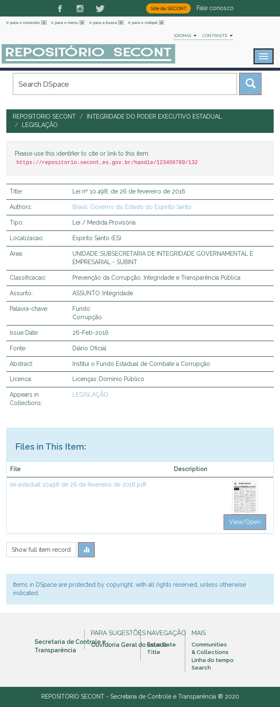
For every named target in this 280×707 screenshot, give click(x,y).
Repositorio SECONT (44, 116)
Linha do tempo (213, 660)
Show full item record (41, 549)
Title (153, 652)
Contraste (217, 35)
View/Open (245, 522)
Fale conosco (215, 8)
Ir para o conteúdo (27, 22)
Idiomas (185, 35)
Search (201, 668)
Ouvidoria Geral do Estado (129, 644)
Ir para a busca (107, 22)
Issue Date (161, 644)
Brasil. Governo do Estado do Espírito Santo (132, 207)
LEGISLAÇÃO (40, 125)
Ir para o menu (68, 22)
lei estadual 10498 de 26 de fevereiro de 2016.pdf (78, 484)
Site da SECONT (168, 8)
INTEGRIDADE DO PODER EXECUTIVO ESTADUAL (154, 116)
